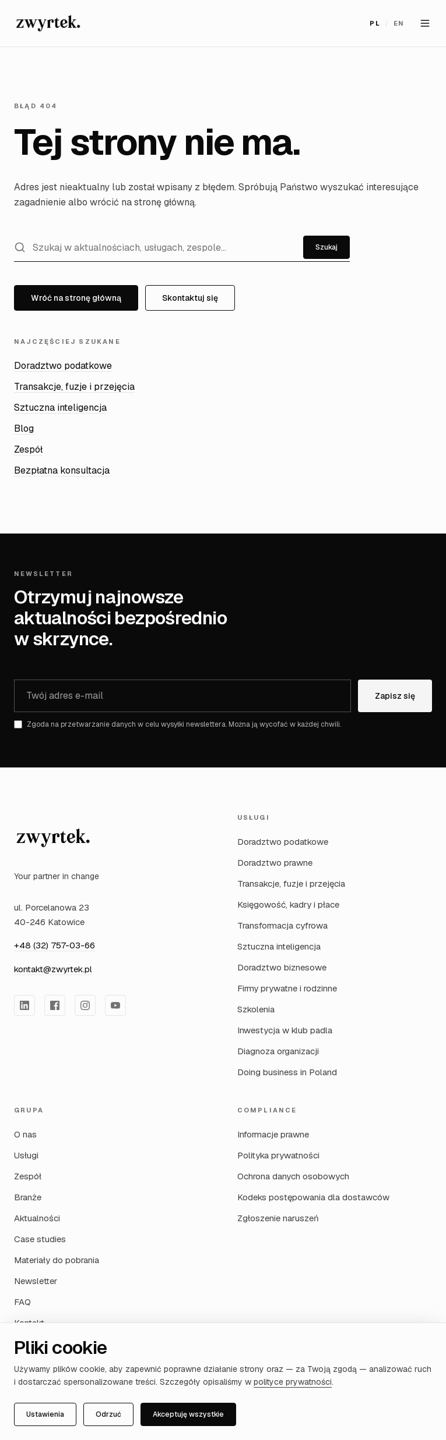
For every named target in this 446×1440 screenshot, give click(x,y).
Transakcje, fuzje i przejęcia (74, 387)
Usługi (26, 1155)
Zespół (28, 449)
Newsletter (35, 1280)
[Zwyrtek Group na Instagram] (85, 1005)
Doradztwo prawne (274, 862)
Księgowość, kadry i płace (288, 904)
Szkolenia (256, 1009)
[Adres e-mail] (182, 696)
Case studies (40, 1239)
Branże (27, 1197)
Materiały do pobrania (56, 1259)
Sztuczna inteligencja (60, 407)
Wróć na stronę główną (76, 298)
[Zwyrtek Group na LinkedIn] (24, 1005)
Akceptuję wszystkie (188, 1414)
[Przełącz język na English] (387, 24)
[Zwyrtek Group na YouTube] (115, 1005)
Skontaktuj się (190, 298)
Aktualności (37, 1218)
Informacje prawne (273, 1134)
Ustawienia (45, 1414)
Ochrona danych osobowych (293, 1176)
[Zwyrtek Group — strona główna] (53, 838)
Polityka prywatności (278, 1155)
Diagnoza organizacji (278, 1051)
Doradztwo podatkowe (63, 366)
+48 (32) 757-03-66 (54, 945)
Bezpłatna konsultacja (62, 470)
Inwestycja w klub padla (284, 1030)
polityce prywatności (293, 1382)
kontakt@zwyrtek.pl (53, 969)
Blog (24, 428)
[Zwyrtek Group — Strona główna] (48, 23)
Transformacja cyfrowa (282, 925)
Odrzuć (108, 1414)
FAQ (22, 1301)
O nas (25, 1134)
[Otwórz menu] (425, 23)
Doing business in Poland (287, 1072)
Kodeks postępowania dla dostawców (313, 1197)
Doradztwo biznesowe (281, 967)
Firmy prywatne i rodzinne (287, 988)
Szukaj (326, 247)
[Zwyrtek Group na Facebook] (54, 1005)
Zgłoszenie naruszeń (278, 1218)
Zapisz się (395, 696)
